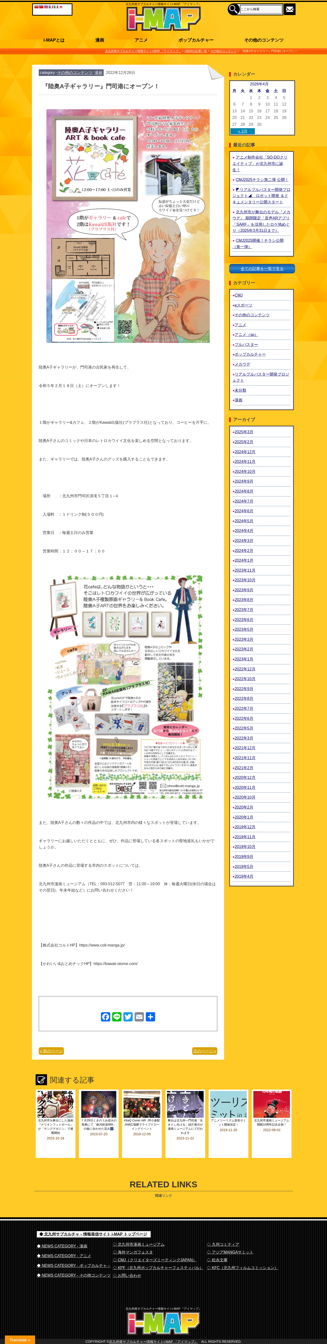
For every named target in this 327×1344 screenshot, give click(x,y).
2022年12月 (245, 669)
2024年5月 (244, 521)
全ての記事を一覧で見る (262, 269)
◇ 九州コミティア (223, 1231)
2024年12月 (245, 452)
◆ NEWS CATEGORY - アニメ (64, 1243)
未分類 (240, 390)
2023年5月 (244, 629)
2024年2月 (244, 551)
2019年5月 (244, 867)
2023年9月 (244, 590)
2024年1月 (244, 560)
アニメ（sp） (246, 335)
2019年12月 (245, 827)
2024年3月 (244, 541)
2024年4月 (244, 531)
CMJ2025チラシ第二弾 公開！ (262, 180)
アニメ (240, 325)
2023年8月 (244, 600)
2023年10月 (245, 580)
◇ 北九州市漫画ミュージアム (139, 1231)
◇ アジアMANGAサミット (230, 1239)
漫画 (98, 73)
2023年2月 (244, 649)
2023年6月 (244, 620)
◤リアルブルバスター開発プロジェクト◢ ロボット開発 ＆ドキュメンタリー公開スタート (261, 196)
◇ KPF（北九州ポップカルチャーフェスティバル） (158, 1255)
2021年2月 (244, 768)
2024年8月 (244, 491)
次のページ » (204, 1051)
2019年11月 (245, 837)
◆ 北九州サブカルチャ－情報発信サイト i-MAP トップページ (93, 1221)
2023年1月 (244, 659)
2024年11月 (245, 462)
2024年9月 (244, 481)
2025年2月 (244, 442)
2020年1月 (244, 817)
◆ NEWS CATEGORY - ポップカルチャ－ (74, 1252)
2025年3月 (244, 432)
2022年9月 (244, 689)
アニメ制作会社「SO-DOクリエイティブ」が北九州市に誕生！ (259, 163)
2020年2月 (244, 807)
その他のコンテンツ (74, 73)
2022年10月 (245, 679)
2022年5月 (244, 728)
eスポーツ (243, 305)
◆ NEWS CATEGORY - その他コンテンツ (74, 1262)
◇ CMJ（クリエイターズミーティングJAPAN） (155, 1247)
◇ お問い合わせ (127, 1262)
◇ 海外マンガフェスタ (133, 1239)
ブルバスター (246, 345)
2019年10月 (245, 847)
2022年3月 (244, 738)
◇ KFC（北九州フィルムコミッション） (242, 1255)
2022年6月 (244, 718)
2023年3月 (244, 639)
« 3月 (242, 131)
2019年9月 (244, 857)
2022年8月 (244, 698)
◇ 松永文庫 (217, 1247)
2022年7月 (244, 708)
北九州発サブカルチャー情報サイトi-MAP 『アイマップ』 (153, 1338)
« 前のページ (51, 1051)
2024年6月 (244, 511)
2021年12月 (245, 748)
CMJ (239, 295)
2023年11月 (245, 570)
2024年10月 (245, 471)
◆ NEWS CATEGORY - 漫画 (62, 1233)
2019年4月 (244, 876)
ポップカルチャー (250, 354)
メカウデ (242, 364)
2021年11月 (245, 758)
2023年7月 (244, 610)
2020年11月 (245, 787)
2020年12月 (245, 778)
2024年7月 (244, 501)
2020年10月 (245, 797)
